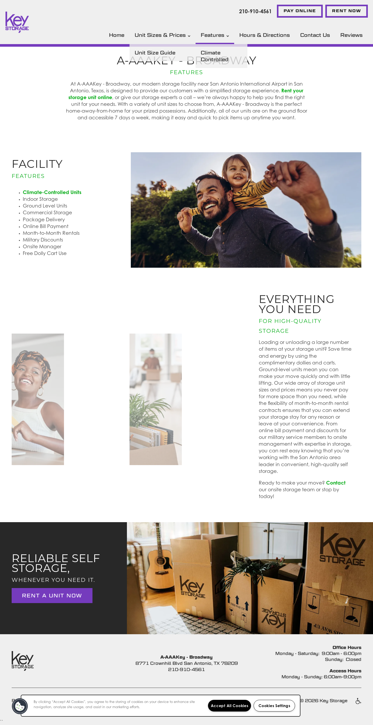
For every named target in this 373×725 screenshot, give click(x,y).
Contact (336, 483)
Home (116, 35)
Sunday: (334, 659)
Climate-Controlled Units (52, 192)
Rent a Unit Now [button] (52, 595)
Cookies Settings (274, 705)
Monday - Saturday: (297, 653)
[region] (160, 706)
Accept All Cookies (229, 705)
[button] (300, 11)
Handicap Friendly (358, 703)
